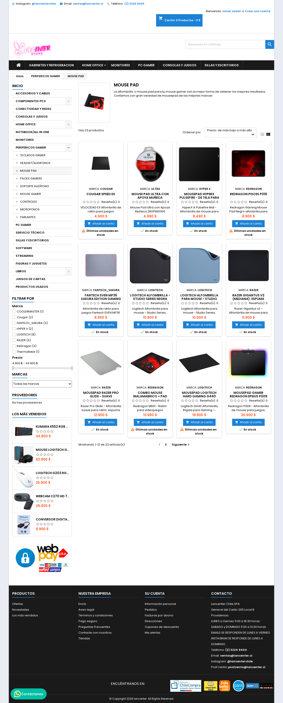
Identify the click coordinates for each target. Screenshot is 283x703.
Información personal (160, 604)
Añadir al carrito (101, 223)
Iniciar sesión (231, 11)
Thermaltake (28, 352)
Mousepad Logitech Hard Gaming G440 (199, 394)
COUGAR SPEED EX (100, 194)
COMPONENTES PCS (31, 101)
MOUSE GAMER (30, 194)
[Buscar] (230, 44)
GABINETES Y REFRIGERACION (51, 65)
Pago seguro (87, 621)
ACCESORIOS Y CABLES (33, 93)
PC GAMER (146, 65)
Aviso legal (86, 610)
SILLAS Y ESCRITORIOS (222, 65)
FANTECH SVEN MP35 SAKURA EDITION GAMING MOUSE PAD (101, 299)
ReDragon (26, 346)
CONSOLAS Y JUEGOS (179, 65)
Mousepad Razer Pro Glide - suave (101, 394)
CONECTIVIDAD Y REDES (33, 109)
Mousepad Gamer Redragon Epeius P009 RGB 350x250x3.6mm (248, 396)
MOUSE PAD (28, 171)
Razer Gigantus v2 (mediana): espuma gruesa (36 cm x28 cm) (248, 299)
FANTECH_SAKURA (32, 323)
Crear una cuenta (257, 11)
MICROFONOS (30, 209)
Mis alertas (152, 633)
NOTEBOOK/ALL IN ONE (32, 132)
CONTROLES (28, 202)
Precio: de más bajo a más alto (231, 132)
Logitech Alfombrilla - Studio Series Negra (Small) (150, 299)
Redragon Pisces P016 (248, 194)
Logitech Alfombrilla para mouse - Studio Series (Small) (199, 299)
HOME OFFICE (92, 65)
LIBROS (21, 271)
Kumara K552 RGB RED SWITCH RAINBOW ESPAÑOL (53, 426)
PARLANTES (28, 217)
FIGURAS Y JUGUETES (31, 263)
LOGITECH (26, 334)
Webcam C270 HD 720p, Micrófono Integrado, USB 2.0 (53, 496)
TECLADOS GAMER (32, 155)
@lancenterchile (44, 4)
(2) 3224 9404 (134, 4)
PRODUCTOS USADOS (32, 287)
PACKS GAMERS (31, 178)
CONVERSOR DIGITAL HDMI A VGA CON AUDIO (53, 519)
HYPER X (25, 329)
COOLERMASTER (30, 311)
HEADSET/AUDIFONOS (35, 163)
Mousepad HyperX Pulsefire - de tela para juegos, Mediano (199, 197)
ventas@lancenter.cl (88, 4)
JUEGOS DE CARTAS (30, 279)
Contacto (221, 593)
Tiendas (84, 638)
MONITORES (120, 65)
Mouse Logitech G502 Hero (53, 450)
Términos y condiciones (95, 615)
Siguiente (181, 444)
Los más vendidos (29, 414)
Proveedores (24, 395)
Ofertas (17, 604)
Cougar (25, 317)
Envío (82, 604)
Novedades (20, 610)
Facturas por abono (159, 615)
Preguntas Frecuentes (94, 627)
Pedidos (151, 610)
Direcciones (153, 621)
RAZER (24, 340)
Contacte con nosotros (95, 633)
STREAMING (24, 256)
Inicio (17, 85)
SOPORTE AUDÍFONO (34, 186)
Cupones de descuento (162, 627)
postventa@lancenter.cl (246, 667)
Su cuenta (154, 593)
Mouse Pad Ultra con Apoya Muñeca (150, 196)
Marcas (19, 374)
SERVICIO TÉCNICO (30, 233)
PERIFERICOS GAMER (31, 147)
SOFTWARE (24, 248)
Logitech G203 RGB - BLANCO (53, 473)
